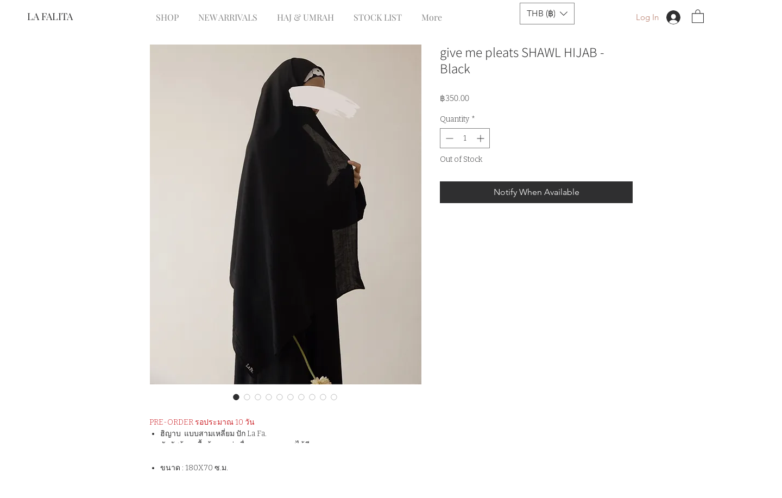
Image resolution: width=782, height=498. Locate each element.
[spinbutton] (465, 138)
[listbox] (547, 13)
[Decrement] (448, 138)
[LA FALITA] (63, 16)
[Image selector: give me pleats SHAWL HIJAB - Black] (236, 397)
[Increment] (481, 138)
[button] (547, 13)
